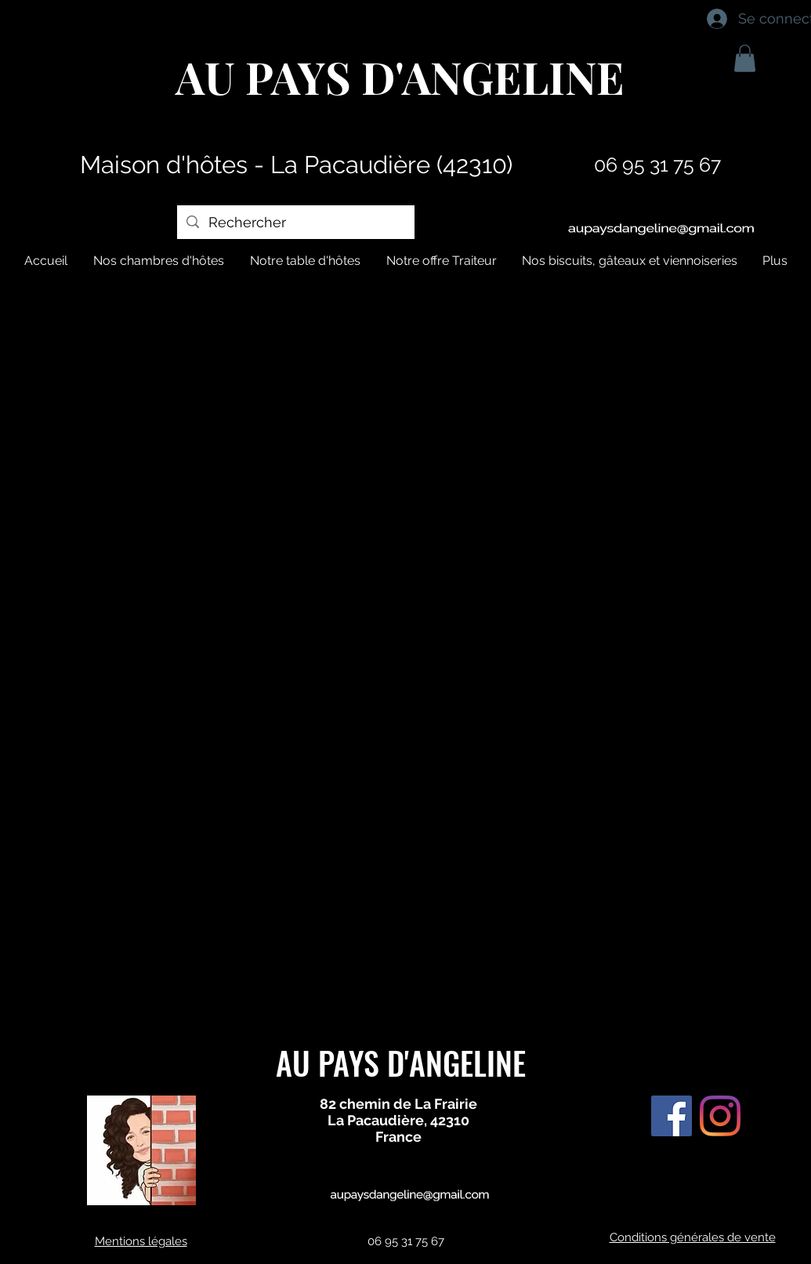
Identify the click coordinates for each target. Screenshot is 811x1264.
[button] (744, 58)
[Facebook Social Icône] (671, 1116)
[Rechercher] (295, 222)
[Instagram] (720, 1116)
